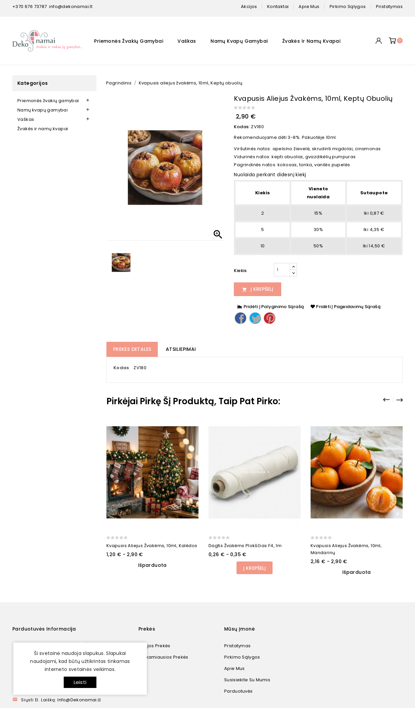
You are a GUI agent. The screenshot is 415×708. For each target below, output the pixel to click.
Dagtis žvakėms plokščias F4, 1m (245, 545)
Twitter (255, 318)
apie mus (309, 6)
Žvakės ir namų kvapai (311, 41)
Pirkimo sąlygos (242, 657)
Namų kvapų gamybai (239, 41)
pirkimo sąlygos (348, 6)
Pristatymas (237, 646)
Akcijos (249, 6)
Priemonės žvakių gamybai (128, 41)
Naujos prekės (154, 646)
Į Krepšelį (257, 289)
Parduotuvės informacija (44, 629)
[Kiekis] (282, 269)
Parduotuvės (238, 691)
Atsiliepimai (181, 349)
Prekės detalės (132, 349)
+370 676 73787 (29, 6)
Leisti (80, 682)
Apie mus (234, 668)
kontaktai (278, 6)
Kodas (121, 368)
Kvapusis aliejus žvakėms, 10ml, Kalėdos (151, 545)
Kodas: (242, 127)
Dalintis (240, 318)
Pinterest (269, 318)
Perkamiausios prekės (163, 657)
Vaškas (186, 41)
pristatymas (389, 6)
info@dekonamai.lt (70, 6)
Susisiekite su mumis (247, 680)
